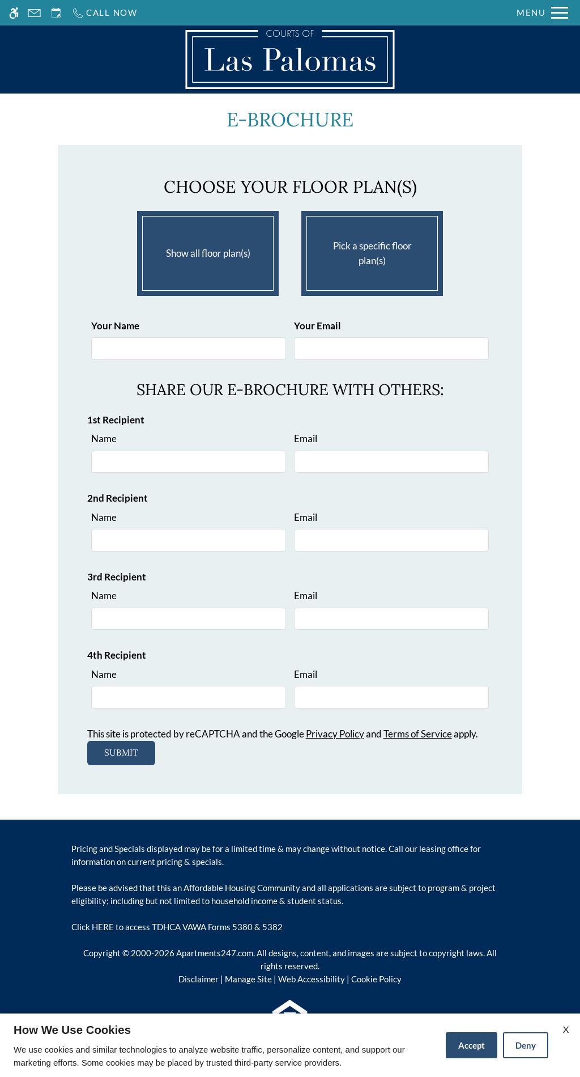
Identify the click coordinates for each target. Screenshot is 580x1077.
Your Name (115, 326)
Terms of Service (417, 734)
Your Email (317, 326)
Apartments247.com (214, 953)
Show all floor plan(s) (208, 250)
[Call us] (104, 13)
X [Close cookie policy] (566, 1029)
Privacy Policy (335, 734)
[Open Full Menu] (542, 13)
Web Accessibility (311, 979)
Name (104, 438)
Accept (471, 1045)
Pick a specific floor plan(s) (372, 250)
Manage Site (248, 979)
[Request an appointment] (56, 13)
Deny (525, 1045)
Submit (121, 752)
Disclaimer (198, 979)
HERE (103, 927)
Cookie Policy (376, 979)
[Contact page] (34, 13)
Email (305, 438)
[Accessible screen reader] (14, 13)
